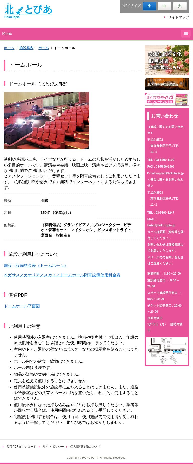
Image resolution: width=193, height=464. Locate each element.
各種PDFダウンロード (21, 446)
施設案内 (26, 48)
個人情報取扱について (85, 446)
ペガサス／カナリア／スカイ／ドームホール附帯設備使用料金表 (62, 275)
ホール (43, 48)
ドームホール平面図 (22, 306)
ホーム (9, 48)
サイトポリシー (53, 446)
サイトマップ (178, 17)
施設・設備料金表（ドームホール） (36, 265)
